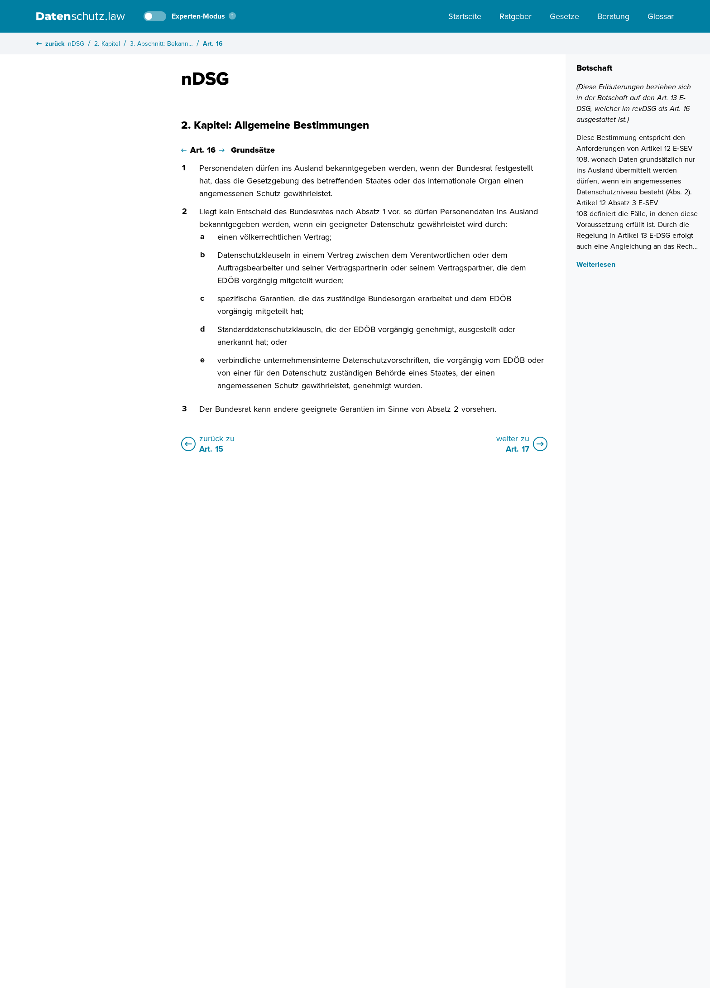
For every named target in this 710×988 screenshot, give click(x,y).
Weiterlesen (595, 264)
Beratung (613, 16)
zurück (50, 44)
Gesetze (564, 16)
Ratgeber (515, 16)
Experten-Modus (198, 16)
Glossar (661, 16)
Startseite (464, 16)
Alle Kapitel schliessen (115, 111)
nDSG (76, 44)
